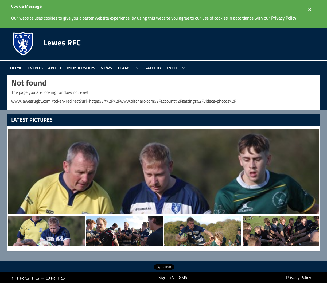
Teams (123, 68)
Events (35, 68)
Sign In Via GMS (172, 277)
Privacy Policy (298, 277)
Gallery (153, 68)
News (106, 68)
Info (172, 68)
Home (16, 68)
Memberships (81, 68)
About (55, 68)
